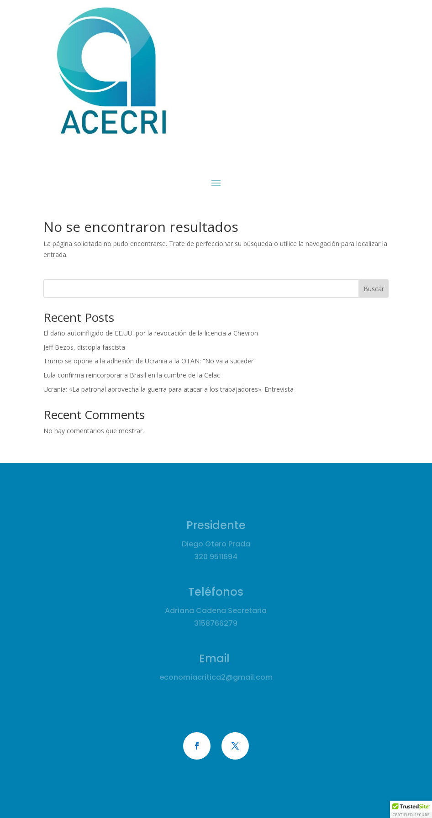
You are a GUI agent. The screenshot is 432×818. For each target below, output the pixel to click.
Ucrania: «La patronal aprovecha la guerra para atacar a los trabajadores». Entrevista (168, 389)
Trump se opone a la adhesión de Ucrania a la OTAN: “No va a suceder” (149, 361)
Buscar (374, 288)
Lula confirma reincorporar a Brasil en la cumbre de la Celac (131, 375)
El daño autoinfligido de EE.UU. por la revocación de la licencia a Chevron (150, 333)
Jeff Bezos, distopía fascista (84, 347)
